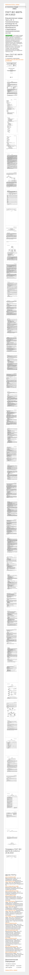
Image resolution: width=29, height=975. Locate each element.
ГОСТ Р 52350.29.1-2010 (11, 952)
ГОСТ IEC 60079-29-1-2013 (11, 946)
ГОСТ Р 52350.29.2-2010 (11, 938)
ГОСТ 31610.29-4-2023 (10, 916)
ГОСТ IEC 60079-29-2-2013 (11, 930)
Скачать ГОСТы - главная (11, 970)
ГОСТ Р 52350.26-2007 (10, 876)
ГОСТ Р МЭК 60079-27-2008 (11, 886)
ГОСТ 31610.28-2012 (10, 901)
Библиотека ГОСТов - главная (12, 4)
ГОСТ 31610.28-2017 (10, 905)
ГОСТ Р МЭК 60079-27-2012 (11, 890)
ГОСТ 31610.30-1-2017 (10, 910)
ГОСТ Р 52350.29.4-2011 (11, 923)
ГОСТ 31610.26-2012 (10, 881)
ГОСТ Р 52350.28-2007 (10, 895)
